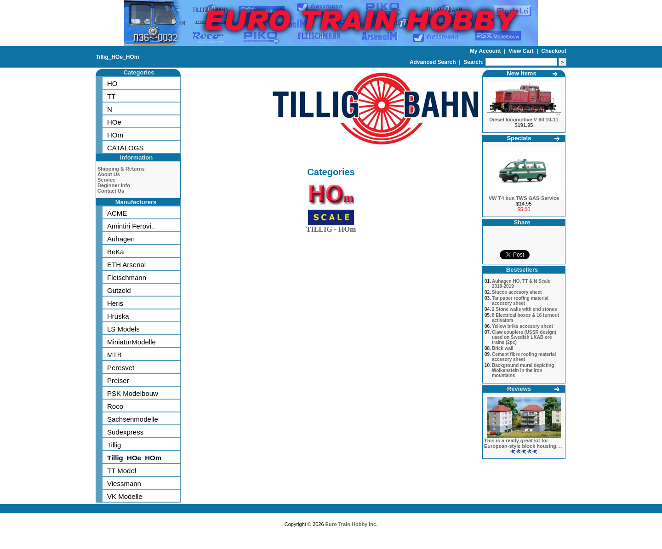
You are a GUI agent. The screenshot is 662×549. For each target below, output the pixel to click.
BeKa (115, 252)
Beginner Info (113, 185)
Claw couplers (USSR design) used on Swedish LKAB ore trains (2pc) (524, 337)
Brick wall (503, 348)
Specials (519, 138)
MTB (114, 355)
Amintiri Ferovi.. (131, 226)
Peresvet (120, 368)
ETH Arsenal (126, 265)
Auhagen (121, 239)
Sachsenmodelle (132, 419)
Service (106, 180)
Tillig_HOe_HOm (117, 57)
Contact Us (110, 191)
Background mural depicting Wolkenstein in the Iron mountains (523, 370)
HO (112, 83)
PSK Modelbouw (132, 393)
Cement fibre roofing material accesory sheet (524, 357)
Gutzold (119, 290)
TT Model (121, 471)
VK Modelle (125, 496)
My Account (486, 51)
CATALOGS (125, 148)
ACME (117, 213)
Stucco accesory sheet (517, 292)
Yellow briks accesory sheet (522, 326)
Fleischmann (126, 277)
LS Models (123, 329)
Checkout (553, 51)
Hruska (118, 316)
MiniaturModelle (131, 342)
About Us (108, 174)
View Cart (521, 51)
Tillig (114, 445)
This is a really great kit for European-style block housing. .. (523, 443)
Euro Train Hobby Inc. (351, 524)
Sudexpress (125, 432)
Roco (115, 406)
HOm (115, 135)
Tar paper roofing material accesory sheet (520, 301)
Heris (115, 303)
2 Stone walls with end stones (524, 309)
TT (111, 96)
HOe (114, 122)
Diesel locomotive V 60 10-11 (523, 119)
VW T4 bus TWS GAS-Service (524, 198)
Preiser (118, 380)
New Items (521, 73)
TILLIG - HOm (331, 227)
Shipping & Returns (121, 169)
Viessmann (124, 483)
